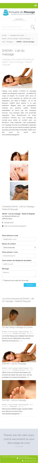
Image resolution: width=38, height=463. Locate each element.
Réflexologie (13, 406)
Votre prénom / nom (10, 252)
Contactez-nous (30, 458)
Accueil (4, 35)
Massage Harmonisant (17, 35)
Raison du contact (9, 244)
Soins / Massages (7, 41)
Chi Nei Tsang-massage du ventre (17, 327)
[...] (21, 341)
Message (5, 269)
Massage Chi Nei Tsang (19, 333)
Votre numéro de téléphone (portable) (16, 260)
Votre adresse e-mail (10, 235)
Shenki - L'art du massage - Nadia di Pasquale (16, 38)
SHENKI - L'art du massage (14, 363)
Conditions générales (29, 461)
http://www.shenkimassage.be (15, 226)
